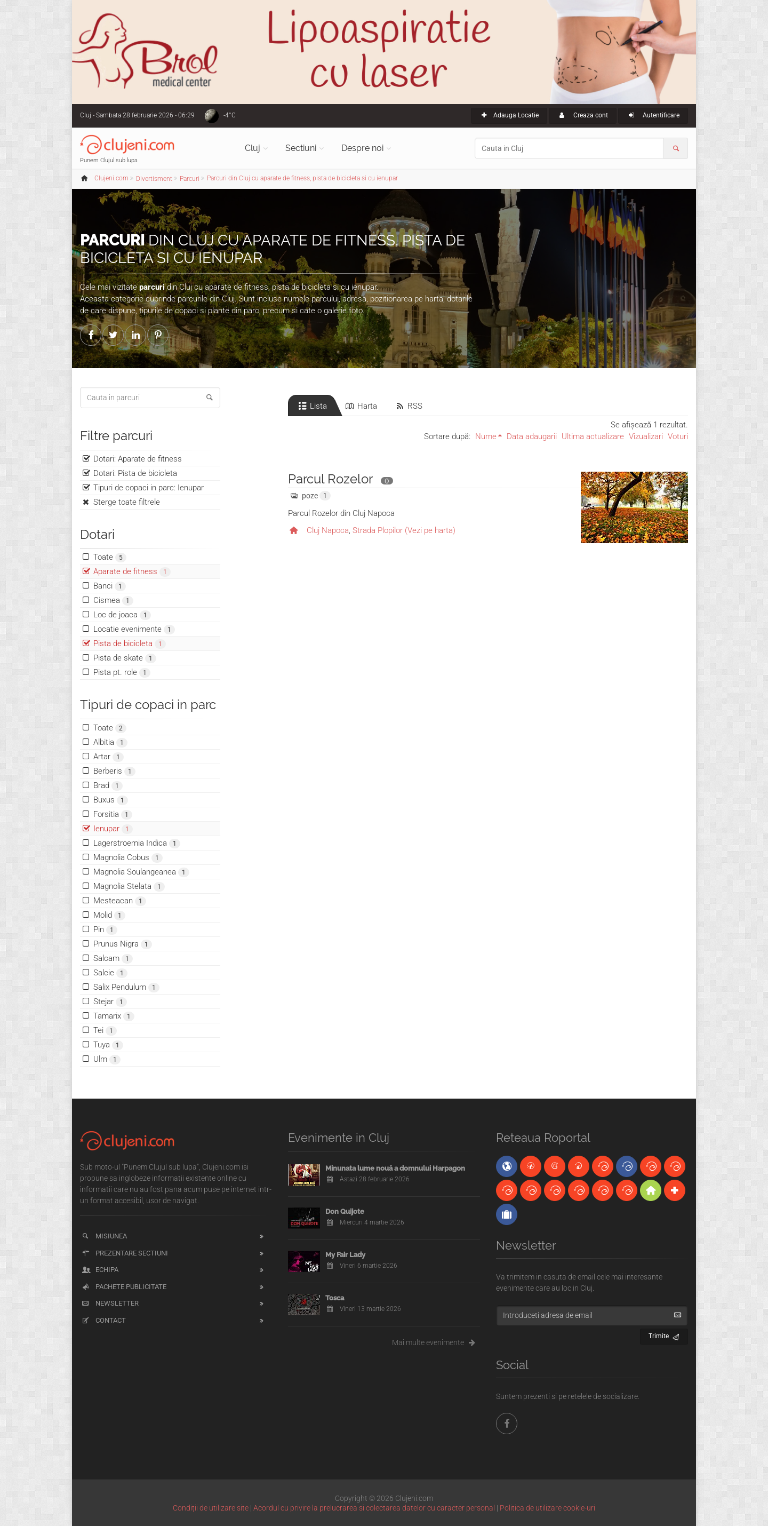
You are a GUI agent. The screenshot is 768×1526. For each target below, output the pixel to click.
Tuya (108, 1045)
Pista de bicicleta (129, 644)
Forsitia (112, 814)
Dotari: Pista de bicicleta (135, 473)
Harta (360, 406)
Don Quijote (344, 1211)
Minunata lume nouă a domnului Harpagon (395, 1168)
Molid (109, 915)
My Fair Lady (345, 1255)
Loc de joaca (122, 615)
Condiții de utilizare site (211, 1508)
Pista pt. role (121, 672)
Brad (108, 786)
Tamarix (113, 1016)
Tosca (334, 1298)
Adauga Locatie (509, 115)
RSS (408, 406)
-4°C (229, 115)
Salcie (110, 973)
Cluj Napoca (328, 530)
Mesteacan (119, 901)
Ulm (107, 1059)
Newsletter (110, 1303)
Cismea (113, 600)
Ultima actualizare (593, 436)
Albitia (110, 742)
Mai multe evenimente (436, 1342)
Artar (108, 757)
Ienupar (113, 829)
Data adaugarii (532, 436)
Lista (312, 406)
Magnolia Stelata (129, 886)
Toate (109, 557)
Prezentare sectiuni (124, 1253)
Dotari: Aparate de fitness (137, 459)
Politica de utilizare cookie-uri (547, 1508)
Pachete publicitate (123, 1287)
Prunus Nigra (122, 944)
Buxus (110, 800)
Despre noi (362, 148)
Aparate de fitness (132, 572)
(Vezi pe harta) (430, 530)
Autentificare (653, 115)
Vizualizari (646, 436)
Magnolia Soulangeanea (141, 872)
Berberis (114, 771)
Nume (486, 436)
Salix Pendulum (126, 987)
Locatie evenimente (134, 629)
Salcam (113, 958)
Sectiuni (300, 148)
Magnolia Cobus (128, 858)
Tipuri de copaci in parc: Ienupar (148, 487)
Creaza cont (582, 115)
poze (310, 495)
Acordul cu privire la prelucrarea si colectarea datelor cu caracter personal (374, 1508)
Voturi (678, 436)
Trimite (664, 1334)
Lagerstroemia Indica (136, 843)
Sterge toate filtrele (126, 502)
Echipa (99, 1270)
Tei (105, 1031)
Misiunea (104, 1236)
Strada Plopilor (378, 530)
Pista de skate (124, 658)
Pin (105, 930)
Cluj (252, 148)
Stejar (110, 1002)
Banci (109, 586)
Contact (103, 1320)
